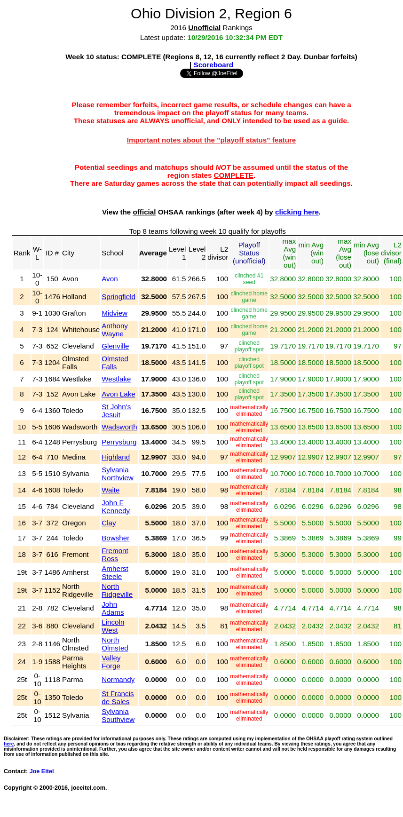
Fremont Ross (115, 555)
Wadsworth (119, 427)
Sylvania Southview (118, 715)
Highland (116, 457)
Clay (109, 523)
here (9, 743)
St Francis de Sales (118, 698)
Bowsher (115, 538)
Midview (114, 313)
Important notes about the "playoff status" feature (211, 140)
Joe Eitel (42, 771)
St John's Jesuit (116, 411)
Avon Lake (118, 394)
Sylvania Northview (118, 474)
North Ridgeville (117, 590)
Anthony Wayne (115, 330)
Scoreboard (213, 65)
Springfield (118, 297)
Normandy (118, 679)
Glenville (115, 346)
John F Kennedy (116, 507)
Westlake (116, 379)
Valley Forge (111, 662)
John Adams (113, 608)
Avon (110, 279)
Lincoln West (113, 626)
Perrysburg (119, 442)
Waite (110, 490)
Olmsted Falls (115, 363)
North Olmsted (115, 644)
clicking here (297, 212)
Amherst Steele (115, 572)
